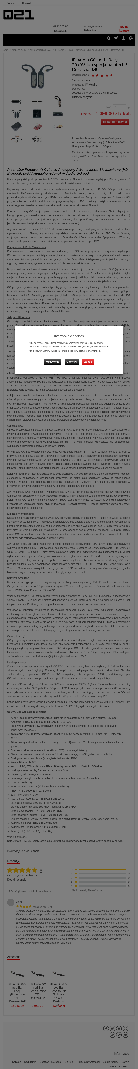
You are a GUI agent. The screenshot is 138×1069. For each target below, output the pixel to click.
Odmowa (72, 358)
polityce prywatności (88, 350)
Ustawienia (55, 358)
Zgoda (87, 358)
